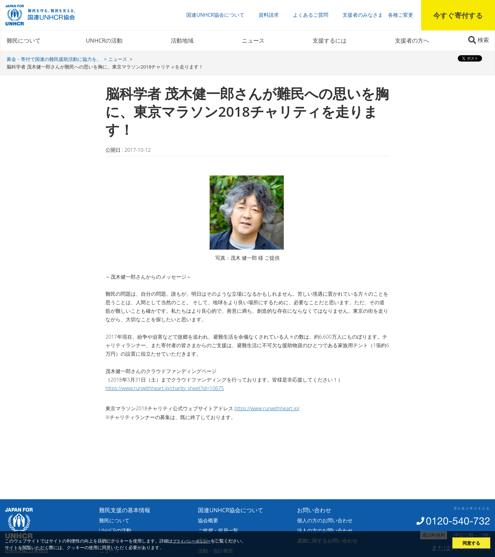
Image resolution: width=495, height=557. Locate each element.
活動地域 (182, 40)
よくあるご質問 (310, 14)
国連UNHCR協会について (215, 14)
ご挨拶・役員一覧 (218, 530)
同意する (471, 543)
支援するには (330, 40)
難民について (24, 40)
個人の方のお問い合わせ (325, 520)
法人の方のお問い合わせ (325, 530)
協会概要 (208, 520)
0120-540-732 (458, 521)
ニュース (253, 40)
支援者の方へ (412, 40)
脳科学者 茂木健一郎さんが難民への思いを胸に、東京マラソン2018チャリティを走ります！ (105, 66)
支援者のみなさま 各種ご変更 (378, 14)
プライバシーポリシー (192, 540)
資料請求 (269, 14)
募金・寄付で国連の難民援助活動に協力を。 (54, 59)
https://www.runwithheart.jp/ (267, 408)
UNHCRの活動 (104, 40)
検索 (483, 40)
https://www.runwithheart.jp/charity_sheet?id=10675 (164, 388)
